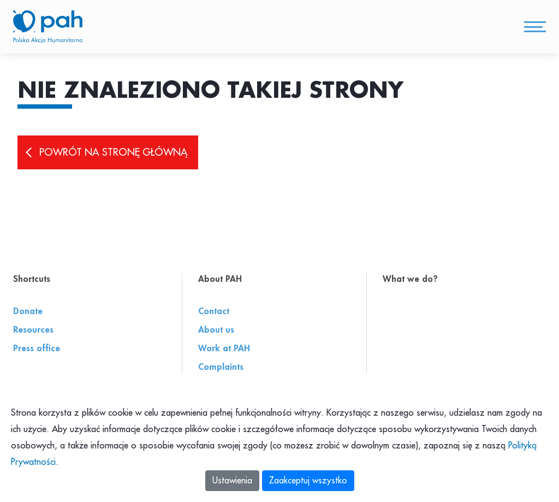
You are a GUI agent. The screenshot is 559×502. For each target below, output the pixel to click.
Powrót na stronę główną (113, 153)
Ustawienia (232, 480)
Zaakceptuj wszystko (308, 480)
